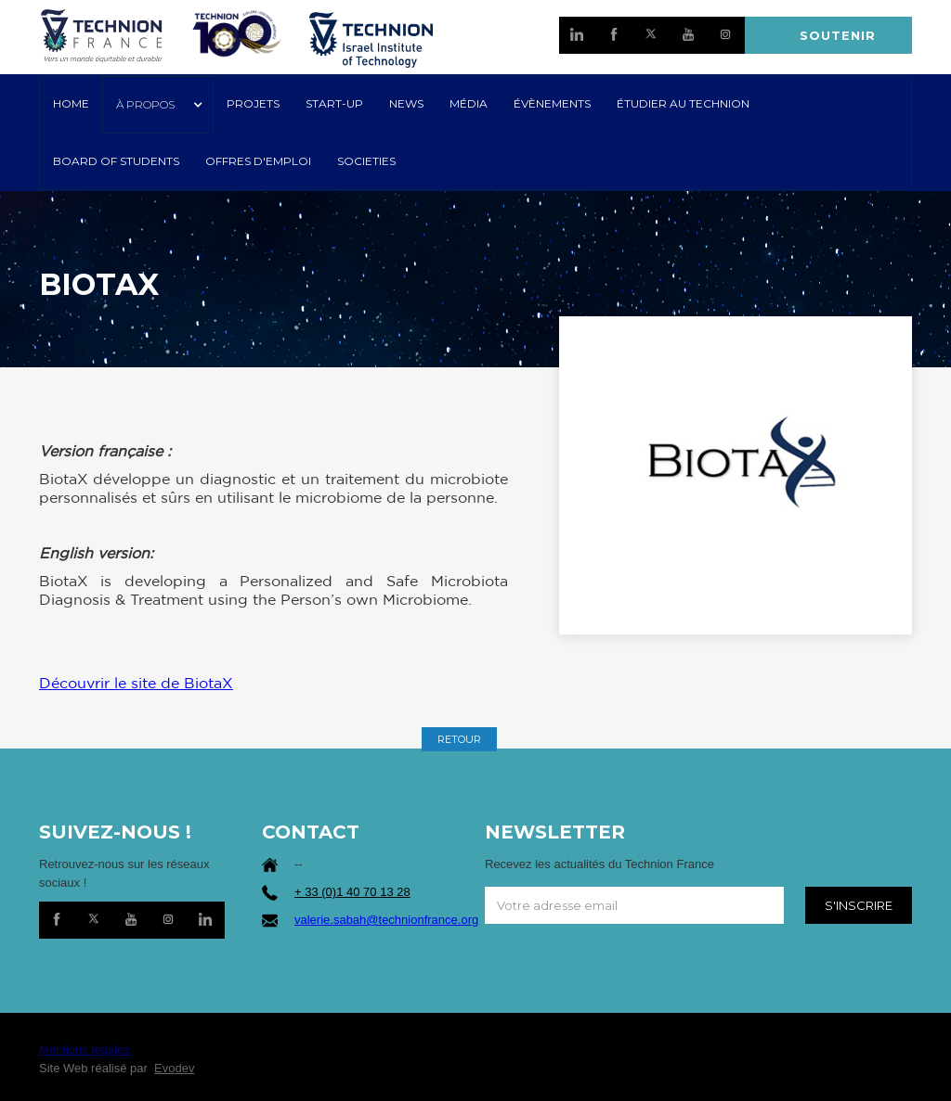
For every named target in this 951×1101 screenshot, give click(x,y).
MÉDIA (468, 103)
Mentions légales (84, 1049)
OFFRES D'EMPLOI (258, 161)
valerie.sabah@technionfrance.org (386, 920)
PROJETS (253, 103)
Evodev (174, 1068)
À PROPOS (145, 104)
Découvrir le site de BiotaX (136, 682)
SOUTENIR (838, 35)
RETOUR (459, 739)
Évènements (552, 103)
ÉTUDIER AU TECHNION (683, 103)
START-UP (334, 103)
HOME (71, 103)
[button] (158, 105)
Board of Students (116, 161)
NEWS (406, 103)
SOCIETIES (366, 161)
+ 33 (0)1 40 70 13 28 (352, 892)
